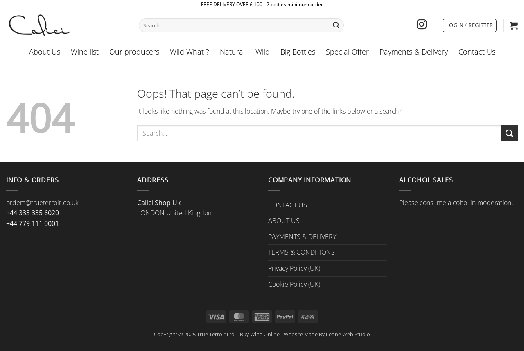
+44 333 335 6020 (32, 212)
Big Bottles (297, 52)
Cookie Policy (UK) (294, 284)
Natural (232, 52)
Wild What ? (189, 52)
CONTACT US (287, 205)
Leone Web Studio (348, 334)
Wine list (85, 52)
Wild (262, 52)
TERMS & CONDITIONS (301, 252)
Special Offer (347, 52)
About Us (44, 52)
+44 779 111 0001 (32, 223)
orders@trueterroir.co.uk (42, 202)
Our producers (134, 52)
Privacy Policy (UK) (294, 268)
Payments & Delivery (413, 52)
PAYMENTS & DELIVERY (302, 236)
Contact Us (476, 52)
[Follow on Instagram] (422, 25)
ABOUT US (284, 220)
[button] (470, 25)
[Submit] (336, 25)
